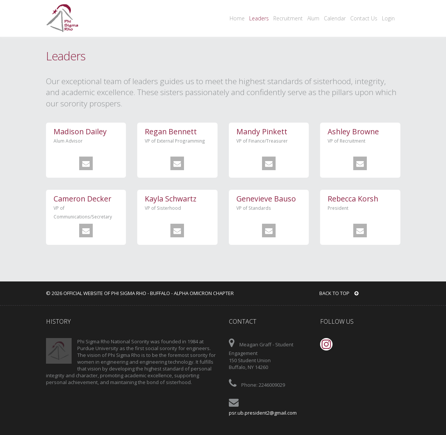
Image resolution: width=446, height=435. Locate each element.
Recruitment (288, 18)
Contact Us (363, 18)
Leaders (259, 18)
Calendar (335, 18)
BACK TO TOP (339, 293)
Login (388, 18)
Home (237, 18)
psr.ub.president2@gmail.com (263, 412)
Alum (313, 18)
